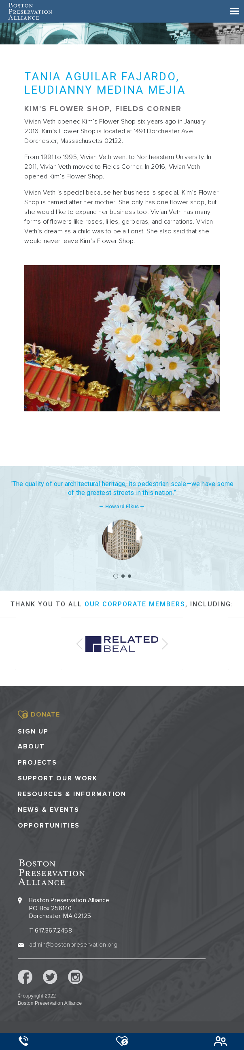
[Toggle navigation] (234, 11)
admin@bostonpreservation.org (73, 944)
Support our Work (58, 778)
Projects (37, 763)
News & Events (48, 810)
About (31, 746)
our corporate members (135, 604)
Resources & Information (72, 794)
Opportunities (49, 826)
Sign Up (33, 731)
